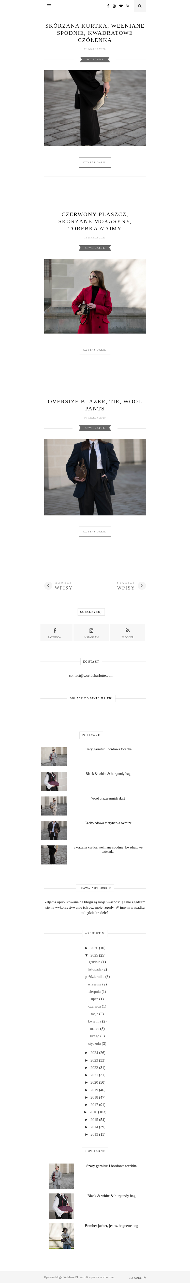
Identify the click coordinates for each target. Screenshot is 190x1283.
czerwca (95, 1006)
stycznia (95, 1044)
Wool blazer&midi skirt (108, 798)
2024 (95, 1053)
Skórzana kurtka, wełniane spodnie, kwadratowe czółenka (95, 33)
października (95, 977)
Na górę (137, 1277)
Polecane (95, 59)
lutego (95, 1036)
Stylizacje (95, 248)
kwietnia (95, 1021)
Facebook (55, 633)
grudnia (95, 962)
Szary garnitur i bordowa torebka (107, 749)
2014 (95, 1127)
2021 (95, 1075)
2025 (95, 955)
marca (95, 1029)
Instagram (91, 633)
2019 (95, 1090)
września (95, 984)
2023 (95, 1060)
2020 (95, 1082)
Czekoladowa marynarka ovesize (107, 823)
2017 (95, 1105)
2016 (94, 1112)
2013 (95, 1134)
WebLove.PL (71, 1277)
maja (95, 1014)
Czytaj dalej (95, 162)
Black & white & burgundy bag (108, 774)
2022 (95, 1068)
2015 (95, 1120)
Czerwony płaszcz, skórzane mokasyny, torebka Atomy (95, 221)
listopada (95, 969)
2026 (95, 948)
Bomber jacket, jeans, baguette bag (111, 1226)
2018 (95, 1097)
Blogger (128, 633)
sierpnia (95, 992)
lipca (95, 999)
